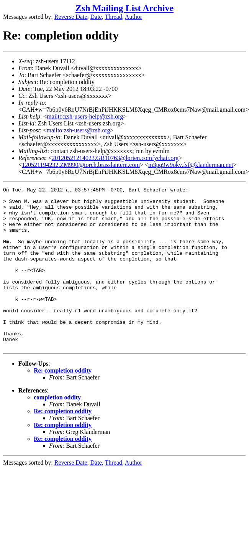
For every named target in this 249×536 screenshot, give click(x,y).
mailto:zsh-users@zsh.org (78, 130)
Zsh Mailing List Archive (124, 8)
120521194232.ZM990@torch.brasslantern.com (81, 165)
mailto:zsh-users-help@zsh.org (85, 116)
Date (96, 16)
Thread (113, 16)
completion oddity (57, 429)
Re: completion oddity (63, 402)
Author (133, 16)
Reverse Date (70, 16)
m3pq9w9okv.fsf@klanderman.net (190, 165)
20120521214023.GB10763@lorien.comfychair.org (115, 158)
